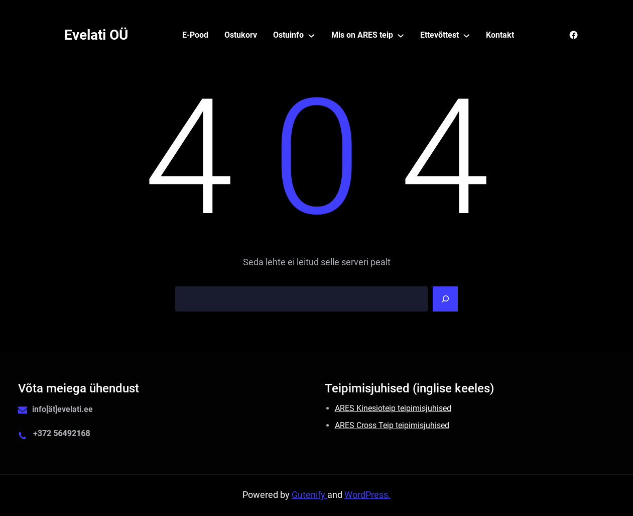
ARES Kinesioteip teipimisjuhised (393, 408)
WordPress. (367, 495)
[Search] (445, 299)
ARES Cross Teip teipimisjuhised (392, 425)
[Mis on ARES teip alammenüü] (400, 35)
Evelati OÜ (96, 35)
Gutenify (309, 495)
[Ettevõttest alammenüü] (466, 35)
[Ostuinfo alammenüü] (311, 35)
